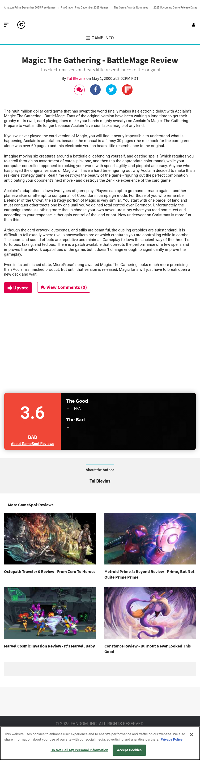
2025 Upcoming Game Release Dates (175, 7)
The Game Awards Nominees (131, 7)
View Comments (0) (64, 287)
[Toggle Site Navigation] (6, 24)
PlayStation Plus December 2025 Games (84, 7)
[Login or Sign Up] (193, 24)
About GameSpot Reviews (32, 444)
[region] (100, 743)
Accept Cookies (129, 750)
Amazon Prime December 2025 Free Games (30, 7)
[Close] (191, 735)
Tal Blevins (76, 78)
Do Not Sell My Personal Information (79, 750)
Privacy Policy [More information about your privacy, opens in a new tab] (171, 739)
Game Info (100, 37)
